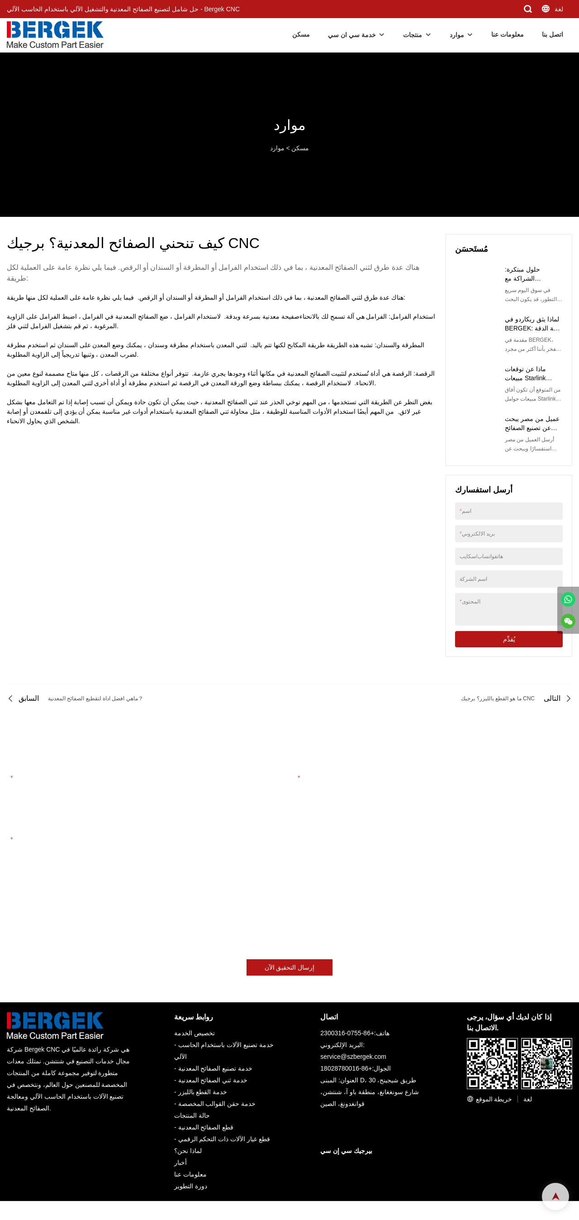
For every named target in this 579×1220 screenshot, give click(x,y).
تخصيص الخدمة (194, 1033)
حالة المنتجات (192, 1115)
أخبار (180, 1162)
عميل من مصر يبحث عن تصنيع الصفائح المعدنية (532, 427)
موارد (457, 34)
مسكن (301, 34)
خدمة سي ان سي (352, 34)
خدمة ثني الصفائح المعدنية (213, 1080)
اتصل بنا (552, 34)
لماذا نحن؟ (188, 1150)
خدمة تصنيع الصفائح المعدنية (215, 1068)
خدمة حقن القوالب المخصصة (217, 1103)
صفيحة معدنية (280, 316)
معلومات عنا (507, 34)
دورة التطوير (190, 1186)
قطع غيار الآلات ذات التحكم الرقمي (224, 1139)
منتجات (412, 34)
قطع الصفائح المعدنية (206, 1127)
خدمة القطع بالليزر (203, 1092)
